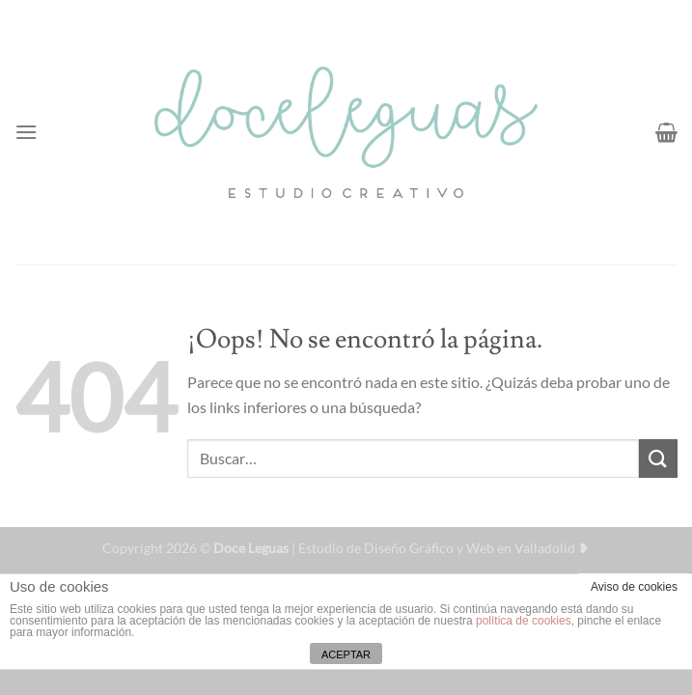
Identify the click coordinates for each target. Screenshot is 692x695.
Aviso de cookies (634, 587)
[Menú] (26, 131)
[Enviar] (658, 458)
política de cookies (523, 620)
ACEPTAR (346, 654)
